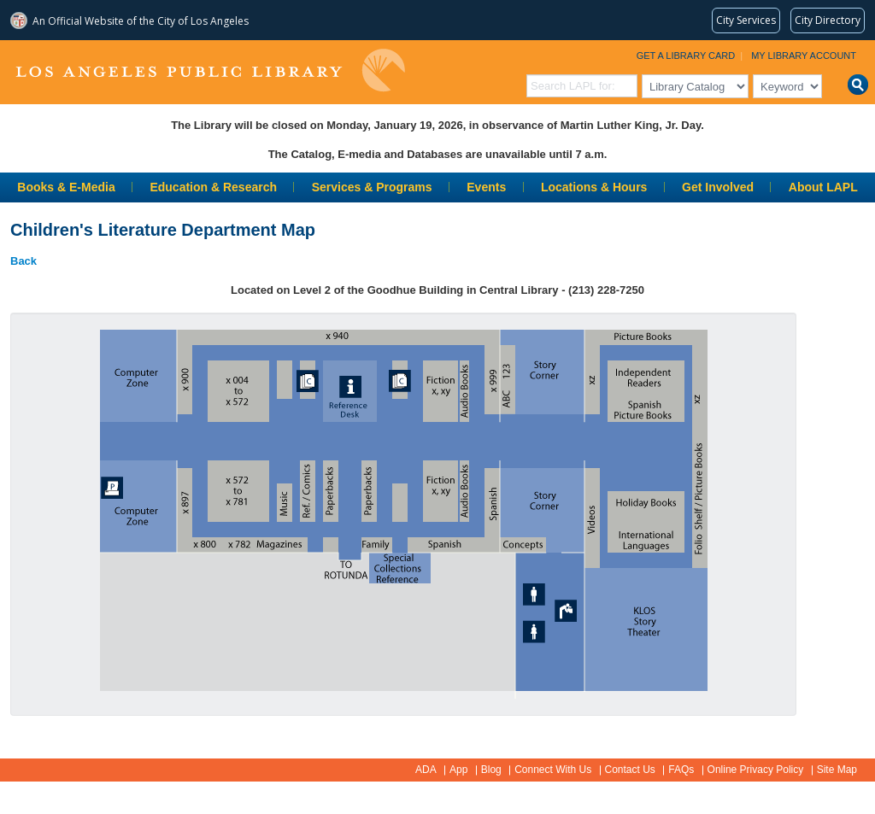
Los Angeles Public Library (210, 70)
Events (486, 187)
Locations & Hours (594, 187)
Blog (491, 770)
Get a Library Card (686, 55)
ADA (426, 770)
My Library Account (803, 55)
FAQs (681, 770)
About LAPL (823, 187)
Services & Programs (372, 187)
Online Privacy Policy (756, 770)
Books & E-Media (66, 187)
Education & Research (213, 187)
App (458, 770)
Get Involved (718, 187)
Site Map (837, 770)
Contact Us (630, 770)
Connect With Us (552, 770)
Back (23, 261)
